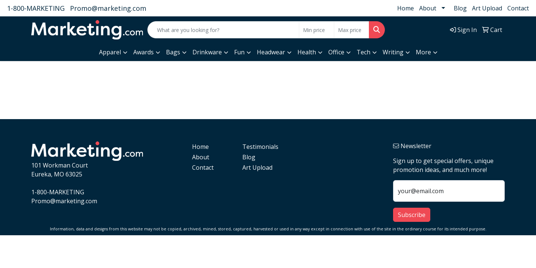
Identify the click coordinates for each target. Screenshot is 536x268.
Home (405, 8)
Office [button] (336, 52)
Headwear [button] (271, 52)
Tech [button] (363, 52)
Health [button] (306, 52)
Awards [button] (143, 52)
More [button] (423, 52)
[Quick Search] (223, 29)
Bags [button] (173, 52)
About (427, 8)
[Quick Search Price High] (351, 29)
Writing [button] (393, 52)
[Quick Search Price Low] (316, 29)
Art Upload (487, 8)
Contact (518, 8)
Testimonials (260, 147)
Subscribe (411, 215)
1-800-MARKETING (36, 8)
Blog (460, 8)
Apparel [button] (110, 52)
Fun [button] (239, 52)
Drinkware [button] (207, 52)
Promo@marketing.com (108, 8)
